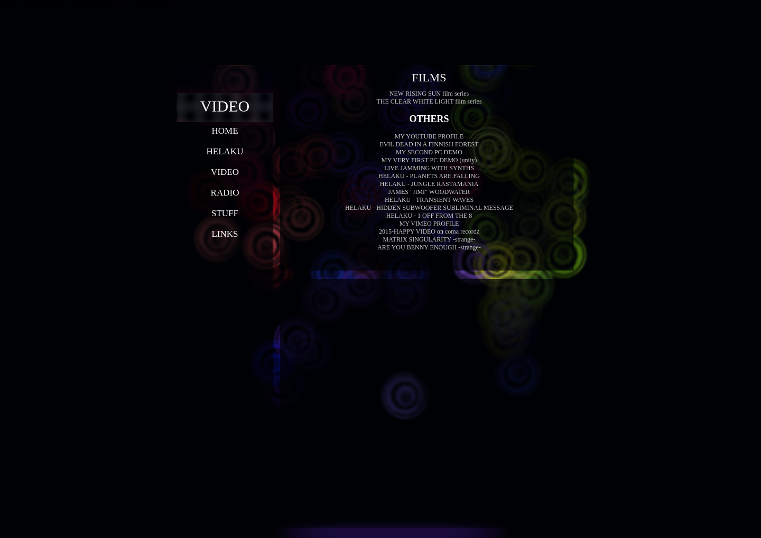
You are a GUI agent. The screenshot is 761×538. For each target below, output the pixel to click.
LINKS (224, 234)
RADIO (225, 193)
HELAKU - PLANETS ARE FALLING (429, 176)
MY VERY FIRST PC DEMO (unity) (429, 160)
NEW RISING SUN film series (429, 93)
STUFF (224, 213)
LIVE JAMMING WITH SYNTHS (429, 168)
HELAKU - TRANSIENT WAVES (429, 199)
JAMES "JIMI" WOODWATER (429, 192)
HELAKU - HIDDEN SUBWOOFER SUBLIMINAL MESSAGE (429, 207)
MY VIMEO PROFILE (429, 223)
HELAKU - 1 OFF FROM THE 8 (429, 215)
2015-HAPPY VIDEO (407, 231)
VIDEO (225, 172)
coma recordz (462, 231)
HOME (224, 131)
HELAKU (225, 151)
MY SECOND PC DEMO (429, 152)
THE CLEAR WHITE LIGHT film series (428, 101)
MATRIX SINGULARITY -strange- (429, 239)
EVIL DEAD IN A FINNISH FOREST (428, 144)
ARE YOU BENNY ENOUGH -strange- (429, 247)
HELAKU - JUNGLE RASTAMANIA (429, 184)
